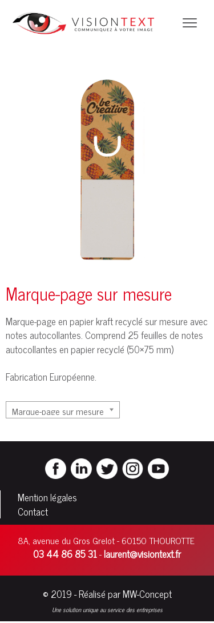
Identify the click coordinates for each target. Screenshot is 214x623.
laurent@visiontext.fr (142, 554)
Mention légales (47, 497)
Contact (33, 512)
